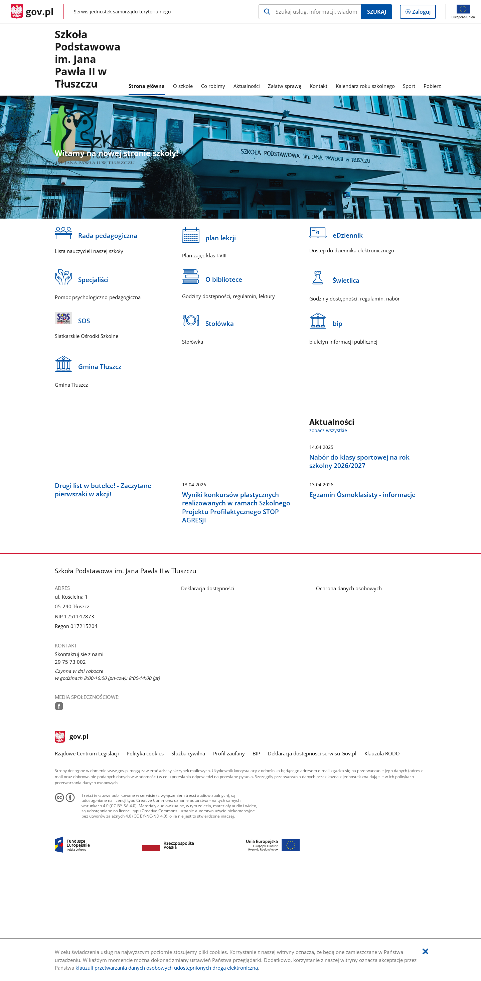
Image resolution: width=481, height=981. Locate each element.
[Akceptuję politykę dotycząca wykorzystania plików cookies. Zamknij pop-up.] (425, 951)
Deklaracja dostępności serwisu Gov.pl (312, 858)
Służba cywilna (188, 858)
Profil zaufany (229, 858)
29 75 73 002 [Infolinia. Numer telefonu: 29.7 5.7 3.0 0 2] (70, 766)
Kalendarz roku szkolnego (365, 86)
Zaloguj (423, 13)
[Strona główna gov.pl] (32, 11)
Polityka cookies (145, 858)
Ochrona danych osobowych (349, 693)
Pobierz (432, 86)
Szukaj (376, 11)
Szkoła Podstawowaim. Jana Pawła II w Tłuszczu (88, 59)
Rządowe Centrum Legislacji (87, 858)
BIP (256, 858)
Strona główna (147, 86)
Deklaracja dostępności (207, 693)
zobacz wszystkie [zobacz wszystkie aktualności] (328, 430)
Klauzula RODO (382, 858)
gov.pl (72, 842)
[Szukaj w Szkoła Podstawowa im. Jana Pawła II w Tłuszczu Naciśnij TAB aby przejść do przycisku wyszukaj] (310, 11)
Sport (409, 86)
